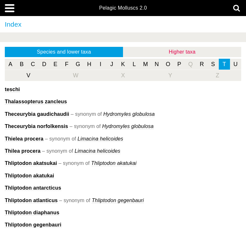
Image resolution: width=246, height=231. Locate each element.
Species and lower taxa (64, 52)
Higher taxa (182, 52)
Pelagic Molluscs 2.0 (123, 8)
